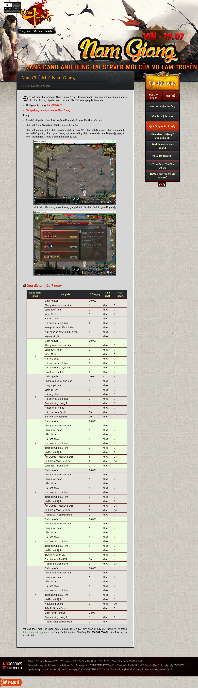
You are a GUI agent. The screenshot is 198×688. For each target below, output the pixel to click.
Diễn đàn (37, 31)
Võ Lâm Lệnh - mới (162, 116)
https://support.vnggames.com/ (39, 632)
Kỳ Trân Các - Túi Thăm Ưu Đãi (162, 166)
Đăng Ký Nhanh (154, 96)
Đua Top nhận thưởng (162, 106)
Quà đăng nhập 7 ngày (162, 126)
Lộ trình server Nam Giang (162, 146)
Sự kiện (48, 31)
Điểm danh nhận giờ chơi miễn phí (162, 136)
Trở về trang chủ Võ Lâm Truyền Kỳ (35, 14)
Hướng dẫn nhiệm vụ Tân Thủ (162, 175)
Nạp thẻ (170, 96)
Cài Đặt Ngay (162, 81)
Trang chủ (24, 31)
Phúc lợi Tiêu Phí (162, 156)
